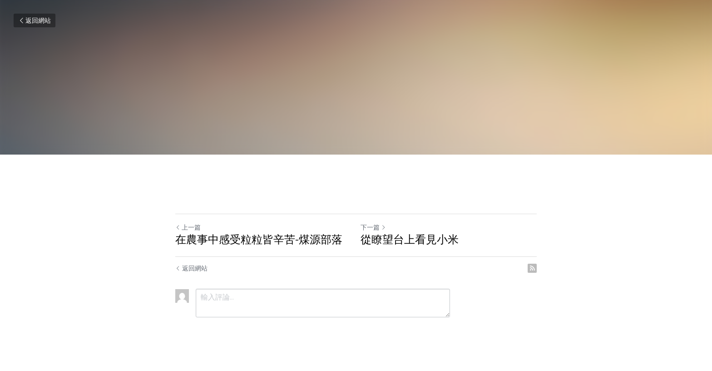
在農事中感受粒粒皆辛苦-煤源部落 (258, 239)
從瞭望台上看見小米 (410, 239)
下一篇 (373, 227)
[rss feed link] (532, 268)
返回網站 (34, 20)
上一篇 (188, 227)
